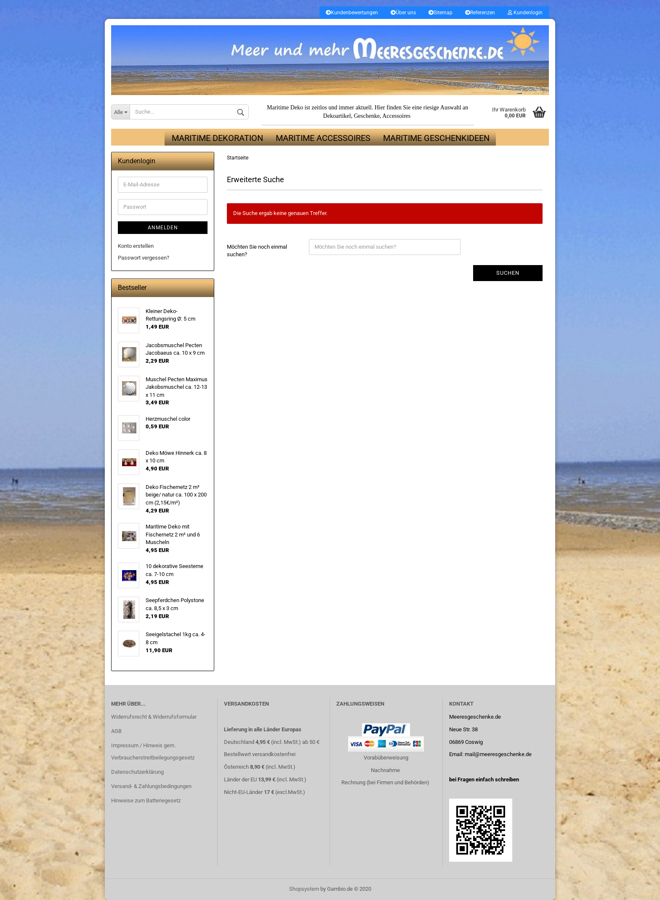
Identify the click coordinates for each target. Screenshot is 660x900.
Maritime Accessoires (323, 138)
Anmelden (163, 228)
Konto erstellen (136, 246)
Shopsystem (304, 889)
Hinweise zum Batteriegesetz (146, 800)
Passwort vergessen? (143, 258)
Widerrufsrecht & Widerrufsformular (154, 717)
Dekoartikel (337, 116)
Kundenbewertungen (352, 13)
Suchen (507, 273)
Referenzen (480, 13)
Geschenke (367, 116)
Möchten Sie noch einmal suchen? (257, 251)
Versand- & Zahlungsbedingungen (151, 786)
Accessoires (396, 116)
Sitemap (440, 13)
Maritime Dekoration (217, 138)
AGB (116, 731)
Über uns (403, 13)
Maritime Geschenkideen (436, 138)
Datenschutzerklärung (137, 772)
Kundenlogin (525, 13)
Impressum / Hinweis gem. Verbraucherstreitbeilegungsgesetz (152, 751)
